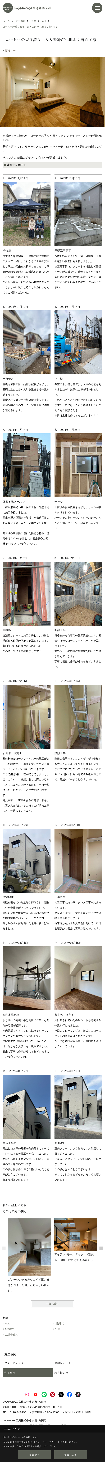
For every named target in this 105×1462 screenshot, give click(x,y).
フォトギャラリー (15, 1363)
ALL (7, 1323)
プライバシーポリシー (46, 1441)
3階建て (9, 1329)
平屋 (57, 1329)
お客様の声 (61, 1373)
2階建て (59, 1323)
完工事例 (9, 1373)
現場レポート (62, 1363)
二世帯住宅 (11, 1334)
